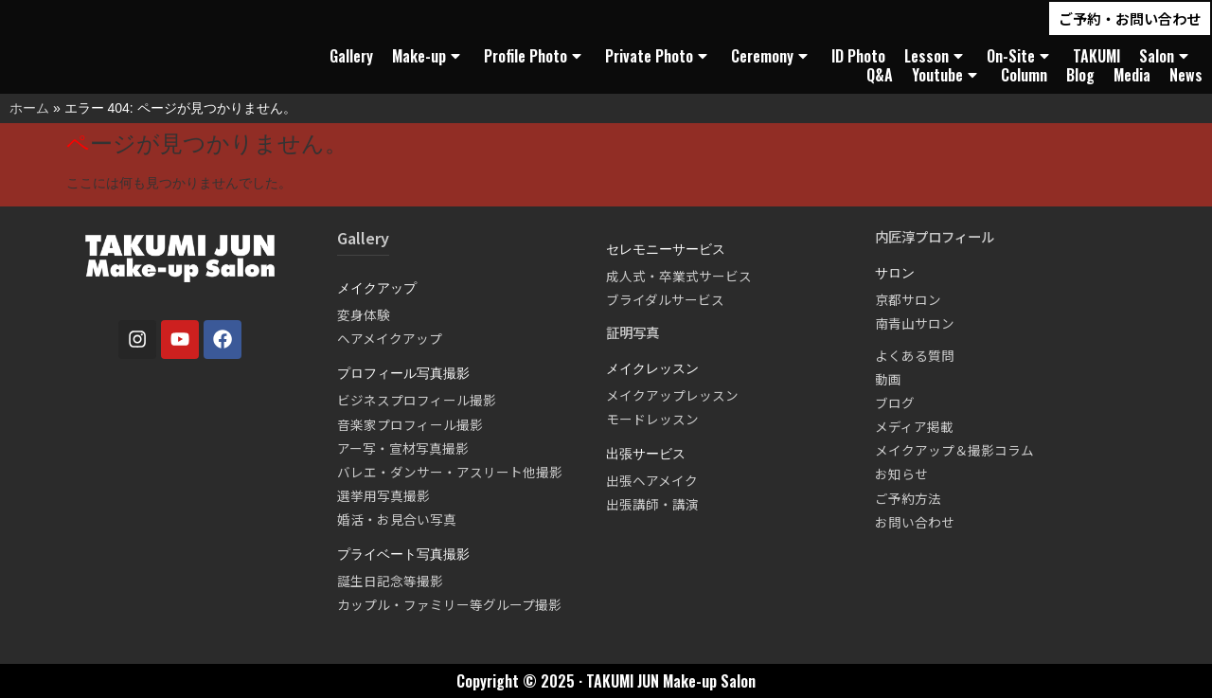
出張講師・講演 (652, 503)
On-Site (1020, 55)
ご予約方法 (908, 498)
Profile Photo (535, 55)
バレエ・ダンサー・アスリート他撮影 (449, 471)
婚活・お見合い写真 (396, 519)
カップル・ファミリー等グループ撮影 (449, 604)
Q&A (879, 74)
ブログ (895, 402)
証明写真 (632, 332)
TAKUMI (1096, 55)
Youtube (947, 74)
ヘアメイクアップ (389, 338)
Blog (1080, 74)
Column (1024, 74)
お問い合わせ (914, 521)
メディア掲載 (914, 426)
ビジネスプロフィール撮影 (416, 399)
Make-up (428, 55)
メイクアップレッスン (672, 394)
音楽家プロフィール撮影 (410, 424)
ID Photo (858, 55)
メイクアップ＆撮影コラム (954, 449)
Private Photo (658, 55)
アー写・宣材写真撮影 (403, 447)
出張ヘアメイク (652, 480)
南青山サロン (914, 322)
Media (1132, 74)
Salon (1166, 55)
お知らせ (901, 473)
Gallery (351, 55)
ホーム (29, 108)
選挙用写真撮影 (383, 495)
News (1186, 74)
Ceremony (771, 55)
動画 (888, 378)
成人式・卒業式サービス (679, 275)
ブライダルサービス (665, 299)
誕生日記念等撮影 (390, 580)
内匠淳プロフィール (934, 236)
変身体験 (363, 314)
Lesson (936, 55)
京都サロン (908, 299)
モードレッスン (652, 418)
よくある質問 (914, 355)
